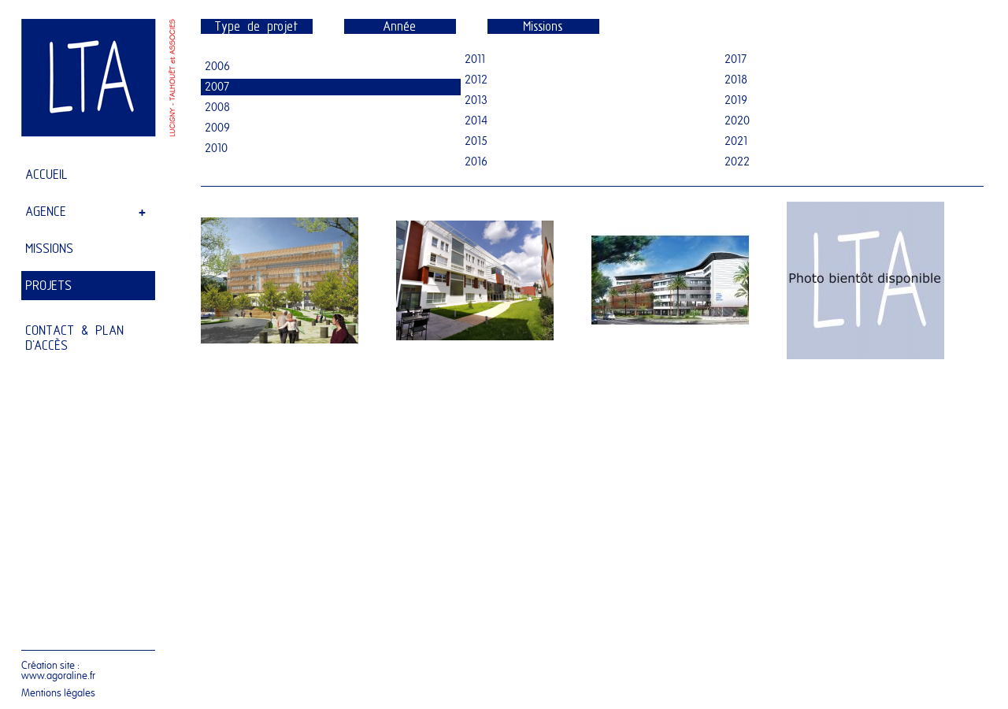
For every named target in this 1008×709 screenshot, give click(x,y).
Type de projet (256, 26)
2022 (737, 162)
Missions (543, 26)
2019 (735, 100)
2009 (217, 128)
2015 (476, 141)
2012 (476, 80)
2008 (217, 107)
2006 (217, 66)
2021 (735, 141)
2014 (476, 121)
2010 (216, 148)
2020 (737, 121)
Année (400, 26)
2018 (735, 80)
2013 (476, 100)
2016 (476, 162)
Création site (48, 665)
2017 (735, 59)
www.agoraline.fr (58, 675)
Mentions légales (58, 693)
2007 (217, 87)
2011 (475, 59)
